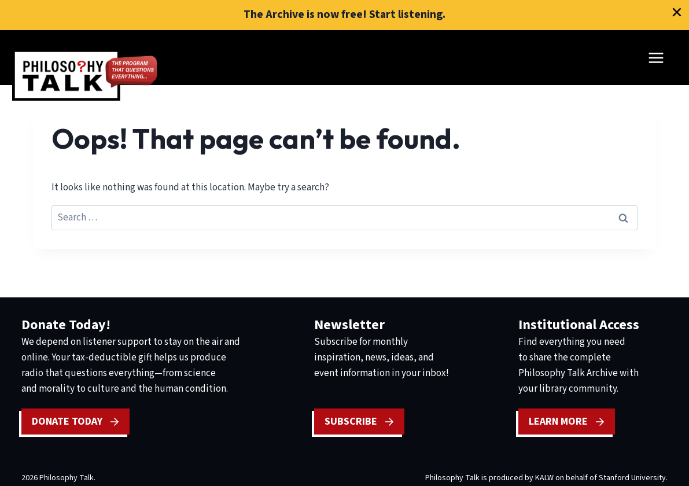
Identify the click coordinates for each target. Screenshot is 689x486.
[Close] (677, 12)
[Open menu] (655, 57)
